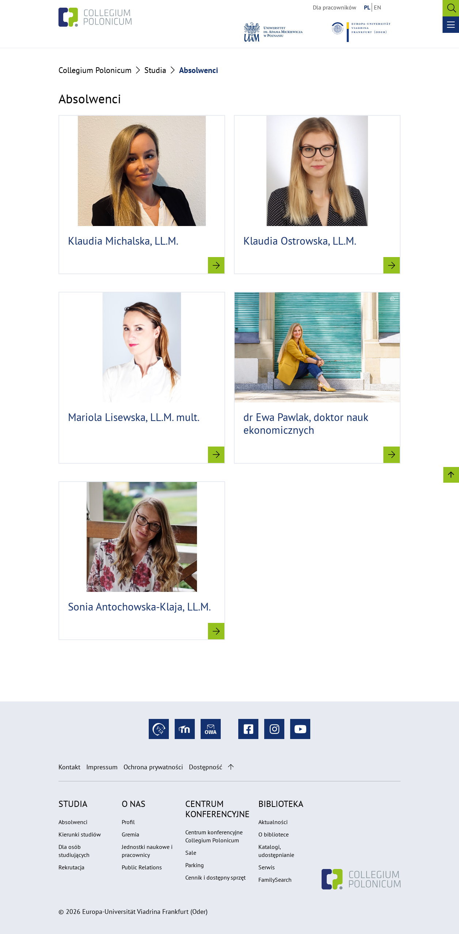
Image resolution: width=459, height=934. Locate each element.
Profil (128, 822)
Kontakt (69, 767)
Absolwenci (72, 822)
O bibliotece (273, 834)
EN (377, 7)
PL (367, 7)
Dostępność (205, 767)
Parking (194, 865)
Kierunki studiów (79, 834)
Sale (190, 852)
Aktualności (273, 822)
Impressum (102, 767)
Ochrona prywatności (153, 767)
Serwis (266, 867)
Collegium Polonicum (95, 70)
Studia (155, 70)
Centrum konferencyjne (217, 809)
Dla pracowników (334, 7)
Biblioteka (280, 803)
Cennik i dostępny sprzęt (215, 877)
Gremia (130, 834)
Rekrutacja (71, 867)
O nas (133, 803)
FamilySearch (275, 879)
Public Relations (142, 867)
